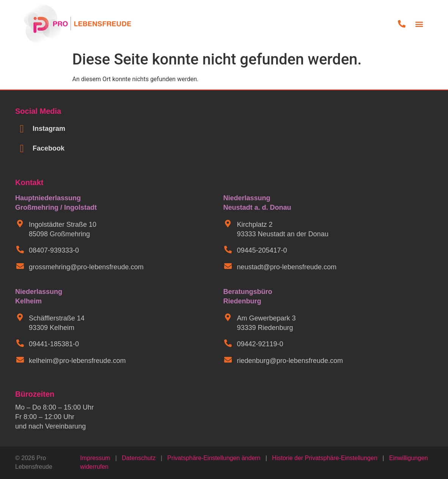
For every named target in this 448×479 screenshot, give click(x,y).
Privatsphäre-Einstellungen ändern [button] (213, 458)
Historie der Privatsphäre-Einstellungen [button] (324, 458)
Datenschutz (139, 458)
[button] (419, 23)
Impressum (95, 458)
